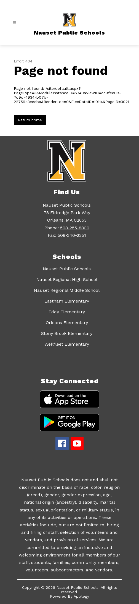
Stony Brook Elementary (66, 333)
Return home (30, 120)
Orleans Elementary (67, 322)
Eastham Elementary (66, 301)
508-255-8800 (74, 227)
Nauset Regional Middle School (67, 290)
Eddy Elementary (67, 311)
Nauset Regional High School (66, 279)
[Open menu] (14, 23)
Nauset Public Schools (67, 268)
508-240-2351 (72, 235)
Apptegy (81, 596)
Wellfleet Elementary (66, 344)
